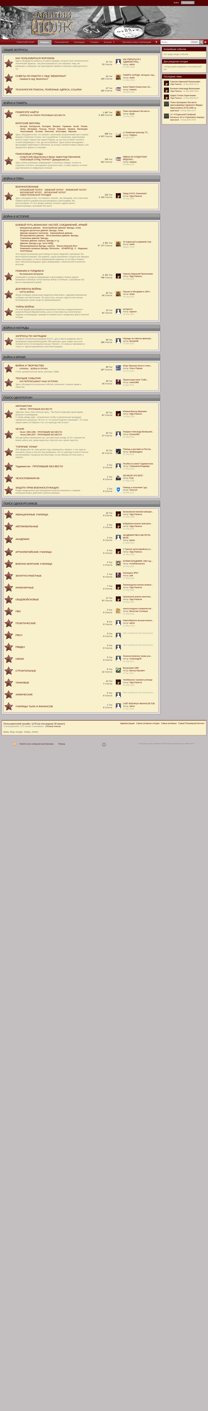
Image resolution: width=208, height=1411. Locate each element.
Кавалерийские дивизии (61, 233)
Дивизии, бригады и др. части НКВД (36, 243)
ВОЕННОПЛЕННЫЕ (27, 186)
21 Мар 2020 (128, 517)
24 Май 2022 (128, 164)
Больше (109, 42)
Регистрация (187, 3)
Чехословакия (26, 131)
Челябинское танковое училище (137, 680)
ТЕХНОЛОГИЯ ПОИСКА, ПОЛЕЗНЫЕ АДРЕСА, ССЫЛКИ (48, 89)
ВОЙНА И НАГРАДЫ (16, 327)
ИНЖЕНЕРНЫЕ (24, 587)
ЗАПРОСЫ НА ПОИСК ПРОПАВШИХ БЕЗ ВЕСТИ (42, 115)
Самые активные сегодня (148, 723)
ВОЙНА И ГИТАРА (39, 369)
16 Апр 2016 (128, 314)
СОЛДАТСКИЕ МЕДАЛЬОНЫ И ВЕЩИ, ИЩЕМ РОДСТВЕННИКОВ (50, 157)
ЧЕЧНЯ (19, 428)
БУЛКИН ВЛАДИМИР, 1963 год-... (138, 561)
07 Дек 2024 (128, 137)
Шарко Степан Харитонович (183, 95)
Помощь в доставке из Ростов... (137, 449)
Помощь (61, 744)
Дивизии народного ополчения (34, 233)
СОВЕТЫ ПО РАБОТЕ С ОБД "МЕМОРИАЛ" (40, 76)
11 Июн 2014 (129, 626)
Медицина (82, 248)
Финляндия (82, 129)
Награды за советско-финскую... (138, 338)
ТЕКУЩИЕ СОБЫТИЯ (28, 378)
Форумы (44, 42)
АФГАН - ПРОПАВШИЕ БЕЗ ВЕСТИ (36, 409)
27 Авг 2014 (128, 673)
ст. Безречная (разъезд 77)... (136, 132)
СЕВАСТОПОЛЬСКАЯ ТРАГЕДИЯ (35, 195)
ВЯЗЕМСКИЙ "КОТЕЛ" (76, 190)
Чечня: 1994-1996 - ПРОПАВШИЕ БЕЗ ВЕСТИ (41, 432)
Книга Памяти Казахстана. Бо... (137, 87)
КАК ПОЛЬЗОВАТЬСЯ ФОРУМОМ (34, 58)
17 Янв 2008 (128, 578)
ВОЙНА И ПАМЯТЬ (15, 103)
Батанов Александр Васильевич (185, 88)
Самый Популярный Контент (191, 723)
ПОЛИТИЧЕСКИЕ (25, 623)
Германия (66, 126)
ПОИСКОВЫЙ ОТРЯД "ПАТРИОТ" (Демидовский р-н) (44, 160)
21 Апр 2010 (128, 566)
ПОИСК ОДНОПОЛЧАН (17, 397)
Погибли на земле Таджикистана (138, 464)
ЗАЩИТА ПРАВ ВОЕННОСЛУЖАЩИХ (37, 487)
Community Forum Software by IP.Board (154, 744)
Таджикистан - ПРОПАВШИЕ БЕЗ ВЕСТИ (39, 466)
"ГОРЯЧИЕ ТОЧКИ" (26, 446)
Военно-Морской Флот (67, 246)
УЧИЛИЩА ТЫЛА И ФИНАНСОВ (34, 706)
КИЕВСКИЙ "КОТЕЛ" (54, 190)
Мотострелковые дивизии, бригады (62, 235)
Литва (23, 129)
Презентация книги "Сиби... (135, 380)
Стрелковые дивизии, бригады (34, 238)
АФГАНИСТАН (23, 406)
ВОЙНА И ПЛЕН (13, 178)
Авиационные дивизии (30, 228)
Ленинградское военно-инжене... (138, 585)
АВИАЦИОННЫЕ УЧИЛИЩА (31, 514)
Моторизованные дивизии (32, 235)
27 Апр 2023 (128, 590)
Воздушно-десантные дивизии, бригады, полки (41, 230)
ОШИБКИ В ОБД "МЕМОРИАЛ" (34, 79)
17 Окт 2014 (128, 709)
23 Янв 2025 (128, 602)
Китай (76, 126)
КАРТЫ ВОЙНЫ (27, 292)
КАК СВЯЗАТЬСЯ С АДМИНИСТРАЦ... (132, 60)
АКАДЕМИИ (22, 539)
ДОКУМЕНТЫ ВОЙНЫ (28, 288)
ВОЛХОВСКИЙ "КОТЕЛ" (31, 192)
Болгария (46, 126)
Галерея (94, 42)
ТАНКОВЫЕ (22, 682)
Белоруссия (34, 126)
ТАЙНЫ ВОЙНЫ (24, 306)
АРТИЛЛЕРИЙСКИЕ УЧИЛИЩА (33, 552)
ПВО (18, 611)
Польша (42, 129)
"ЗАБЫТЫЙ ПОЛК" (25, 42)
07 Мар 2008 (128, 481)
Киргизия (72, 131)
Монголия (49, 131)
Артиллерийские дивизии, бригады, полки (61, 228)
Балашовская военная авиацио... (138, 512)
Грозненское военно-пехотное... (137, 597)
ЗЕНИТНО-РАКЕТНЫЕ (28, 575)
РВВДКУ (20, 647)
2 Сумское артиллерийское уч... (137, 549)
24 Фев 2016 (128, 437)
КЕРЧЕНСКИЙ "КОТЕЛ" (55, 192)
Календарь (79, 42)
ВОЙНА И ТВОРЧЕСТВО (29, 365)
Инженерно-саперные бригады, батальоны (39, 248)
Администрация (127, 723)
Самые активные (169, 723)
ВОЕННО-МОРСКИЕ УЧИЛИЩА (33, 563)
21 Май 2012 (128, 543)
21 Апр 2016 (128, 454)
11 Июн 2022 (129, 554)
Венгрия (56, 126)
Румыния (61, 129)
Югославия (61, 131)
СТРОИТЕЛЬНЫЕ (25, 670)
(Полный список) (53, 726)
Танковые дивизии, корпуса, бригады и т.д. (39, 241)
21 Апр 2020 (128, 529)
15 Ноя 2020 (128, 343)
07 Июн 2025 (129, 67)
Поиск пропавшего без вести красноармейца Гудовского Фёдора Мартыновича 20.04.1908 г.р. (186, 105)
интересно (128, 309)
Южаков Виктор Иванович (135, 411)
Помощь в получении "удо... (136, 487)
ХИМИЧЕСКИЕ (24, 694)
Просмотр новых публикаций (136, 42)
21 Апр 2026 (128, 116)
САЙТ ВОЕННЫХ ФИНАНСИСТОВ (139, 703)
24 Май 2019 (128, 416)
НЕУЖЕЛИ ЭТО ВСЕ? (133, 475)
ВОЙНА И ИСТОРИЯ (16, 216)
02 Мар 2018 (128, 685)
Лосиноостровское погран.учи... (137, 656)
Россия (51, 129)
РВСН (18, 635)
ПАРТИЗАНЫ (26, 251)
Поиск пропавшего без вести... (137, 111)
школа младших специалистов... (138, 608)
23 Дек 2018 (128, 385)
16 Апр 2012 (128, 661)
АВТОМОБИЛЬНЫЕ (26, 526)
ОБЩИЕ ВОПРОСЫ (15, 50)
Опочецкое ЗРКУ (130, 573)
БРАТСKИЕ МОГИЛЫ (27, 123)
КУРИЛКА (24, 369)
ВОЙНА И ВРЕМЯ (14, 357)
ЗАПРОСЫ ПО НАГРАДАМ (30, 336)
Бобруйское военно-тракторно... (137, 523)
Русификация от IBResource (182, 744)
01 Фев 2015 (128, 614)
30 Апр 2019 (128, 297)
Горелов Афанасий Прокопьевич (138, 274)
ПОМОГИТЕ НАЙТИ (27, 112)
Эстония (39, 131)
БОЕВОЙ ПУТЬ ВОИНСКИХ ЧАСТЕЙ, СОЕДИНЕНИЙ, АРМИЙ (51, 224)
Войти (176, 3)
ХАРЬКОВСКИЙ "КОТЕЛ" (31, 190)
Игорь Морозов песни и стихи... (137, 366)
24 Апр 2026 (128, 198)
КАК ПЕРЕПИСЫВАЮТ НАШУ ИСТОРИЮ (39, 381)
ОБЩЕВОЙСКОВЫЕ (27, 599)
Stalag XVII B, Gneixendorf (135, 193)
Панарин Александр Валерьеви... (138, 432)
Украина (71, 129)
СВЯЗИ (19, 658)
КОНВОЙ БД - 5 (68, 248)
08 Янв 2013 (128, 492)
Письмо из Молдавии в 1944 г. (137, 292)
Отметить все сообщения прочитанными (36, 744)
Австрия (23, 126)
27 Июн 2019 (129, 80)
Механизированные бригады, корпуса (37, 246)
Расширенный (205, 42)
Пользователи (62, 42)
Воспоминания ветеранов (31, 274)
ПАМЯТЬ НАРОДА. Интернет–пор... (139, 75)
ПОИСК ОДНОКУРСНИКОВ (20, 503)
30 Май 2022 (128, 92)
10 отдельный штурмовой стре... (138, 242)
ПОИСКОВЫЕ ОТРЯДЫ (29, 153)
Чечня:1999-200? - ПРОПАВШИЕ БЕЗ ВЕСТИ (41, 435)
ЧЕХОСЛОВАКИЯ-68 (27, 478)
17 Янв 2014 (128, 469)
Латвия (84, 126)
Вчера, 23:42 (129, 247)
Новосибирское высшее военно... (138, 620)
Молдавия (32, 129)
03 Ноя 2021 (128, 371)
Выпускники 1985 (131, 668)
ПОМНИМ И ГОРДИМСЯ (29, 270)
